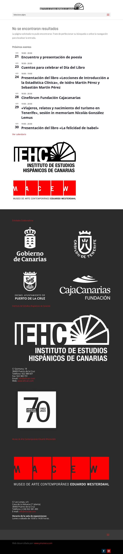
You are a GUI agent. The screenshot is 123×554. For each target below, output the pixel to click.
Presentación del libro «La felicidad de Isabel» (60, 127)
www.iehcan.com (26, 380)
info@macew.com (27, 511)
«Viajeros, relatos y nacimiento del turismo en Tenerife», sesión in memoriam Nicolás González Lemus (62, 113)
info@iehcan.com (26, 378)
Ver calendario (19, 134)
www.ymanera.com (43, 543)
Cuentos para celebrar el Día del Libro (53, 67)
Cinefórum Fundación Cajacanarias (50, 97)
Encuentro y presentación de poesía (51, 57)
